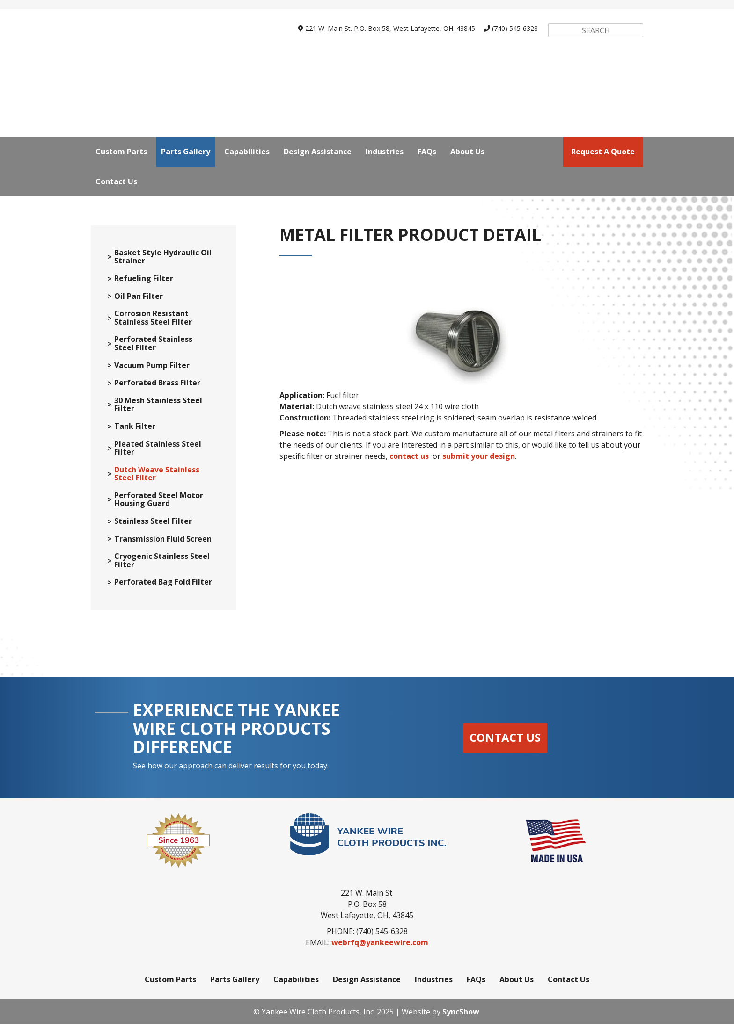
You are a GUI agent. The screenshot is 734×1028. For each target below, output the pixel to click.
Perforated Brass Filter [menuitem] (157, 387)
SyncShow (460, 1015)
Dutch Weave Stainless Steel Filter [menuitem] (156, 478)
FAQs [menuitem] (427, 66)
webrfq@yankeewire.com (379, 946)
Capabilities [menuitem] (247, 66)
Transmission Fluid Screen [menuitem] (163, 543)
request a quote (603, 66)
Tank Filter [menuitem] (134, 430)
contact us (409, 460)
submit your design (478, 460)
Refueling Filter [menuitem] (143, 282)
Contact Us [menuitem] (116, 96)
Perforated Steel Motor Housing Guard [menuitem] (158, 503)
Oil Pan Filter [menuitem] (138, 300)
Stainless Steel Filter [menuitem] (153, 525)
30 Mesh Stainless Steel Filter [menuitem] (158, 408)
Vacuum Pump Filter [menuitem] (152, 369)
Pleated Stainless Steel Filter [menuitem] (157, 452)
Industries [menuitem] (385, 66)
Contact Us (505, 741)
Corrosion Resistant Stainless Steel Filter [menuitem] (153, 321)
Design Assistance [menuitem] (318, 66)
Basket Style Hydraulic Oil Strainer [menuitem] (163, 261)
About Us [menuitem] (467, 66)
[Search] (595, 30)
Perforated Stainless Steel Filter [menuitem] (153, 347)
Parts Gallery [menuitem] (185, 66)
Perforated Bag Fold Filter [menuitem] (163, 586)
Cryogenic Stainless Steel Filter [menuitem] (162, 564)
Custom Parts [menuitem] (121, 66)
